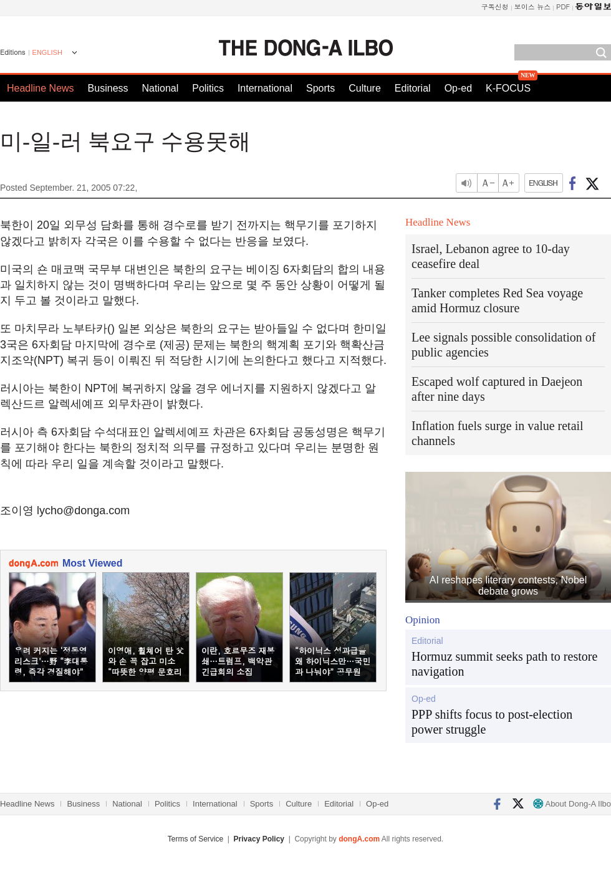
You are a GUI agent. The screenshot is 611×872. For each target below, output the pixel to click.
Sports (320, 88)
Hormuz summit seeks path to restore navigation (504, 663)
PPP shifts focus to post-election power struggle (491, 721)
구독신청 (495, 6)
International (265, 88)
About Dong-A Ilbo (572, 803)
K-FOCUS (508, 88)
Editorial (413, 88)
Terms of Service (195, 839)
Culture (365, 88)
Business (108, 88)
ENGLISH (47, 52)
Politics (208, 88)
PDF (563, 6)
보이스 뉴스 (532, 6)
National (160, 88)
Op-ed (458, 88)
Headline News (40, 88)
